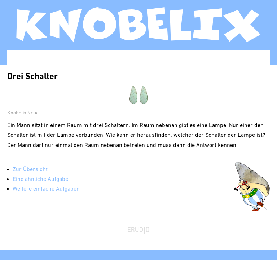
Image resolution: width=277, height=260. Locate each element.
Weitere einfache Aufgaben (46, 189)
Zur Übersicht (30, 170)
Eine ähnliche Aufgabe (40, 179)
